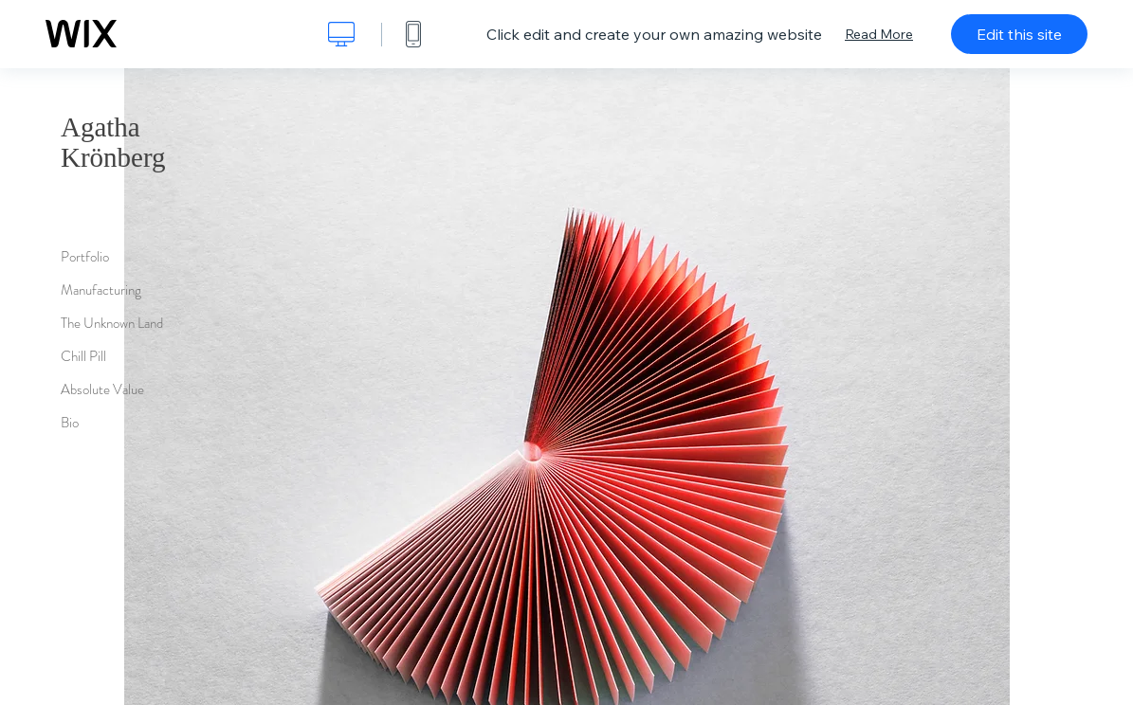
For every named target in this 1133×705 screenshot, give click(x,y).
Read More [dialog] (879, 34)
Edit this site (1019, 34)
